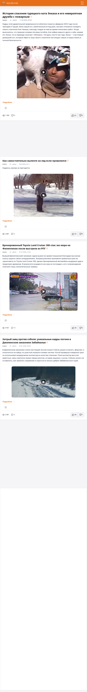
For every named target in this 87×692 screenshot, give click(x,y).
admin (15, 20)
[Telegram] (3, 683)
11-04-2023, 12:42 (26, 596)
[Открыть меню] (82, 3)
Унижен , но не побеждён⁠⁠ (21, 593)
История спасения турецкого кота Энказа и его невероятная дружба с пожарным (36, 15)
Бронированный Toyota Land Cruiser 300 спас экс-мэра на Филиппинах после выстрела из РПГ (41, 248)
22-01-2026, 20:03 (26, 349)
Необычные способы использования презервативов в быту (42, 500)
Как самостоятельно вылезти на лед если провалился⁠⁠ (41, 162)
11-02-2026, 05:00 (26, 20)
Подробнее (7, 103)
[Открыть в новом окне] (52, 16)
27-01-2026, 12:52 (26, 254)
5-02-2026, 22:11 (26, 165)
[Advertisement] (43, 138)
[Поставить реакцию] (5, 108)
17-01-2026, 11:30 (26, 506)
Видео (5, 20)
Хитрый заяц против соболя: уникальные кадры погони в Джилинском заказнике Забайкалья (37, 343)
